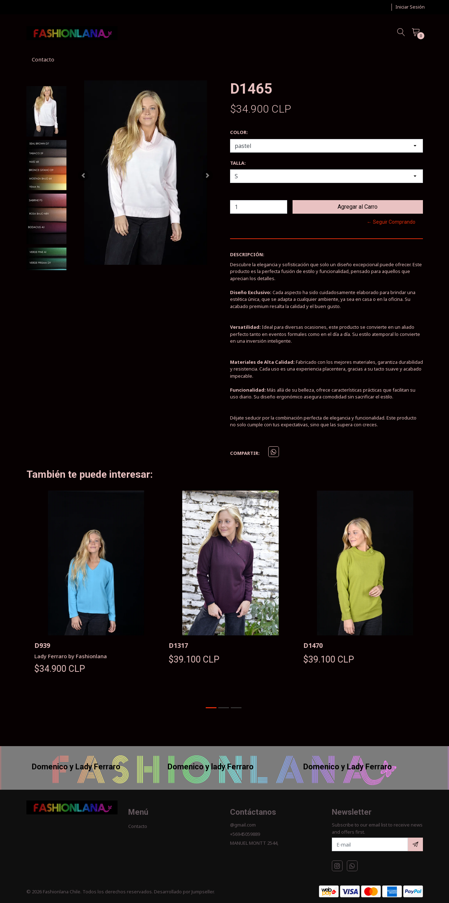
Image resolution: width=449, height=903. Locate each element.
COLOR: (239, 132)
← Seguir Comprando (391, 222)
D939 (171, 645)
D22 (34, 645)
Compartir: (245, 453)
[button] (83, 175)
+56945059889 (245, 834)
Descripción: (247, 254)
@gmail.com (243, 825)
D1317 (306, 645)
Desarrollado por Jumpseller (184, 891)
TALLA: (238, 163)
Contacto (43, 59)
